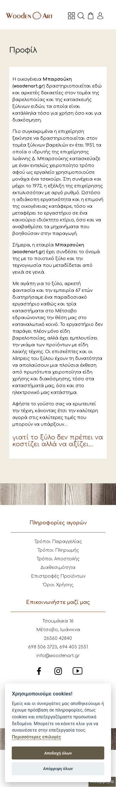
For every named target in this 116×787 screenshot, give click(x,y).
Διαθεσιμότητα (58, 567)
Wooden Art (29, 15)
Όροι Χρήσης (58, 585)
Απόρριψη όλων (58, 768)
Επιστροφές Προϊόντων (58, 576)
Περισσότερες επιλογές (36, 737)
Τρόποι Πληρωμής (58, 550)
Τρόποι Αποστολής (58, 559)
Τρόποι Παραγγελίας (58, 541)
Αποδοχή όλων (58, 753)
